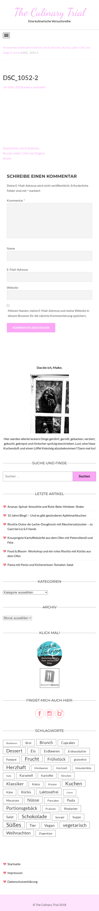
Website (12, 287)
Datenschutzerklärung (22, 881)
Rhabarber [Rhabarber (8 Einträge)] (71, 808)
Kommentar (16, 200)
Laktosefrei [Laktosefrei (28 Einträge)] (48, 791)
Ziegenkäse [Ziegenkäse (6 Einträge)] (45, 833)
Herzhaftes (19, 47)
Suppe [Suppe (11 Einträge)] (76, 817)
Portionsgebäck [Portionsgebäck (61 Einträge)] (21, 808)
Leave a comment (33, 87)
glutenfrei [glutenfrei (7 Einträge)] (80, 759)
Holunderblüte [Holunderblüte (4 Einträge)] (83, 768)
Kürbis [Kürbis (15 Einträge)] (26, 792)
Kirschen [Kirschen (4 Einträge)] (66, 775)
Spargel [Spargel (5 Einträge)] (59, 817)
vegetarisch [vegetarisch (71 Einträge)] (75, 825)
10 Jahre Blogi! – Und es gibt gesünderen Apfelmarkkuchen (46, 515)
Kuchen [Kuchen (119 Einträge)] (73, 783)
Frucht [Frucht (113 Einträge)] (32, 759)
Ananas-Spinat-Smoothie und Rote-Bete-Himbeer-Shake (45, 506)
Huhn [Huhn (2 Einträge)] (8, 776)
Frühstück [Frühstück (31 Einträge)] (56, 759)
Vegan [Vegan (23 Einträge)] (49, 825)
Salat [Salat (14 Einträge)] (9, 817)
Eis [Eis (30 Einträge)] (33, 751)
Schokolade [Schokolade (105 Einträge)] (34, 816)
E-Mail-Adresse (17, 269)
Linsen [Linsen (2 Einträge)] (70, 792)
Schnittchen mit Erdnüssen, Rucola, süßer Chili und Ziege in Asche (24, 153)
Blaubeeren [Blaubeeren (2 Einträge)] (11, 743)
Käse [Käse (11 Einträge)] (9, 792)
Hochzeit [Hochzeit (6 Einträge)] (61, 768)
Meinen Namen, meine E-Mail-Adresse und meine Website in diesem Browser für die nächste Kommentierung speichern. (48, 313)
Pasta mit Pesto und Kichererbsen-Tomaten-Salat (40, 564)
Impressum (14, 873)
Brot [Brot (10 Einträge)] (28, 743)
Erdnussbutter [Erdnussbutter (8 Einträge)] (77, 751)
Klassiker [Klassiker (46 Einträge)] (15, 783)
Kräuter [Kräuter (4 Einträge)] (52, 784)
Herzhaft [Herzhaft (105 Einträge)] (16, 767)
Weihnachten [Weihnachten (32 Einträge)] (18, 833)
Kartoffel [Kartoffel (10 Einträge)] (47, 775)
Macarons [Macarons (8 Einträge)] (12, 800)
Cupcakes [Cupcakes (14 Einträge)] (68, 743)
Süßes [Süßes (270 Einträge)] (13, 824)
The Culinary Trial (49, 12)
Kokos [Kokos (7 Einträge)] (36, 784)
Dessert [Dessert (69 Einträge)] (14, 750)
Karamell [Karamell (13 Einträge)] (26, 775)
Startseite (14, 864)
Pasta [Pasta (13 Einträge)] (71, 800)
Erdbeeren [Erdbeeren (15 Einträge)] (52, 751)
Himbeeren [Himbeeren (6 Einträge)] (41, 768)
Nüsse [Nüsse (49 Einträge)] (33, 800)
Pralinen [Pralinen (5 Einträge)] (50, 808)
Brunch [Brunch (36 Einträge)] (46, 742)
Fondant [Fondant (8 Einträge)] (11, 759)
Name (11, 248)
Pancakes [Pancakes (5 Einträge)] (53, 800)
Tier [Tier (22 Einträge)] (32, 825)
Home (6, 47)
